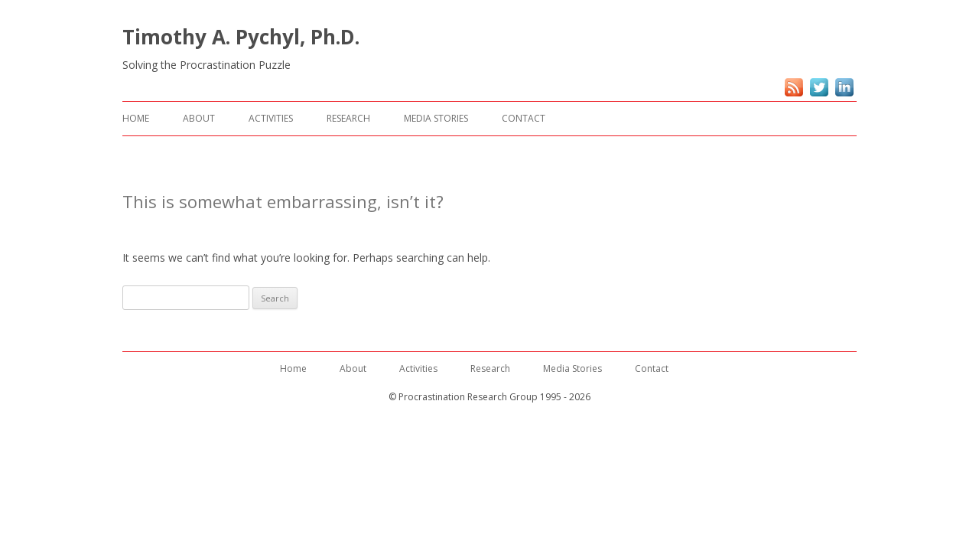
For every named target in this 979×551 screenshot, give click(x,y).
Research (348, 118)
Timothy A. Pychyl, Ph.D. (240, 37)
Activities (271, 118)
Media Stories (436, 118)
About (199, 118)
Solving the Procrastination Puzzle (206, 64)
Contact (523, 118)
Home (135, 118)
